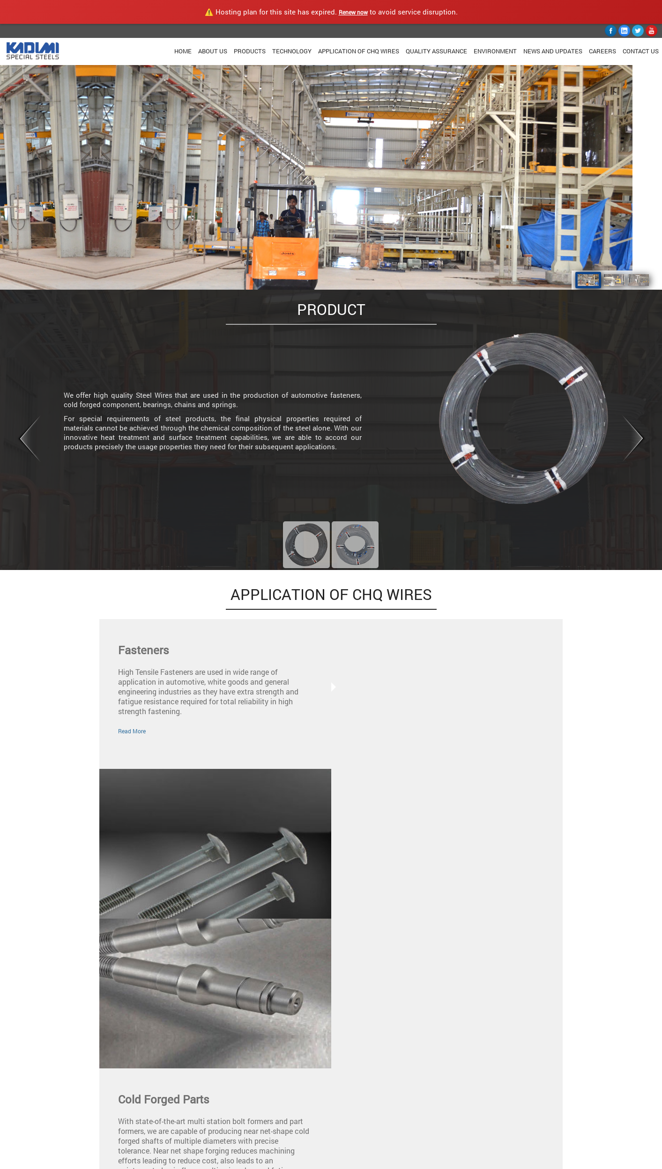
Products (250, 51)
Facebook (352, 1097)
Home (183, 51)
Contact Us (641, 51)
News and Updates (552, 51)
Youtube (350, 1126)
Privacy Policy (154, 1160)
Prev (28, 439)
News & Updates (220, 1114)
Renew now (353, 12)
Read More (132, 731)
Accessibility (272, 1160)
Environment (495, 51)
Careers (602, 51)
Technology (292, 51)
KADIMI (55, 1160)
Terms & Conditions (214, 1160)
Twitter (348, 1111)
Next (633, 439)
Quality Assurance (436, 51)
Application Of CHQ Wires (358, 51)
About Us (212, 51)
